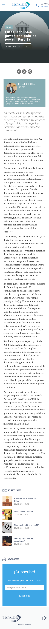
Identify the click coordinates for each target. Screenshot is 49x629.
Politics (23, 46)
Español (44, 4)
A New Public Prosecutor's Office (25, 499)
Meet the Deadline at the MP (26, 525)
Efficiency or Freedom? (24, 511)
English (44, 6)
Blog (9, 27)
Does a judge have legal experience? (24, 539)
